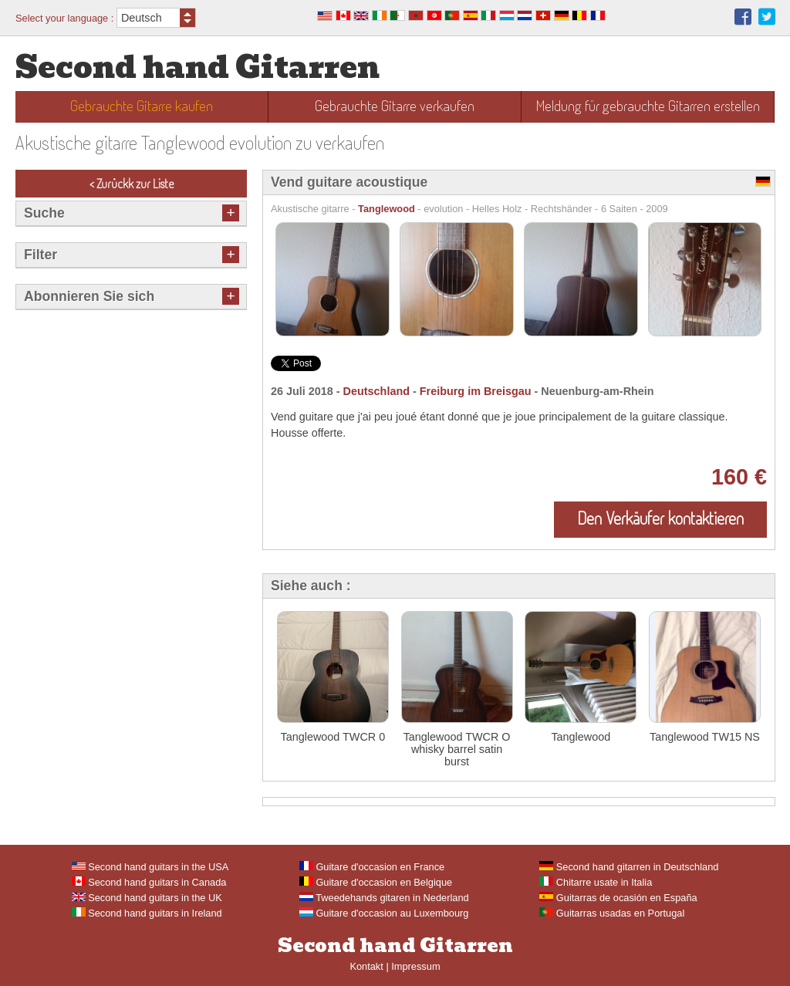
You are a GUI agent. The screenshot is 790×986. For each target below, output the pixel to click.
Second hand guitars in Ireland (147, 913)
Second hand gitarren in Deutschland (628, 867)
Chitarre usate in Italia (595, 882)
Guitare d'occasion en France (371, 867)
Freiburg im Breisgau (476, 391)
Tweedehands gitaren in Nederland (384, 897)
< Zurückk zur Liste (131, 183)
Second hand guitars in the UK (147, 897)
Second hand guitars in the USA (150, 867)
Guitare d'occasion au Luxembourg (384, 913)
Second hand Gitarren (197, 67)
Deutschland (376, 391)
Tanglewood (386, 208)
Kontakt (366, 966)
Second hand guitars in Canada (149, 882)
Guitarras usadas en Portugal (611, 913)
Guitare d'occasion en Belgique (375, 882)
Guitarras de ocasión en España (618, 897)
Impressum (415, 966)
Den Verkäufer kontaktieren (660, 517)
